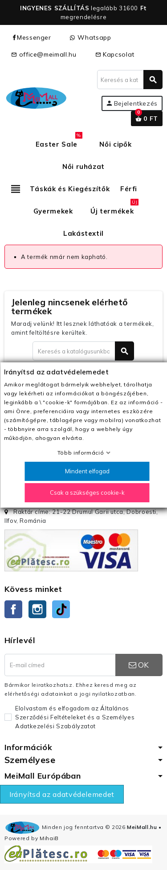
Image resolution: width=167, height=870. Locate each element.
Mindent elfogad (87, 471)
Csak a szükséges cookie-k (86, 492)
